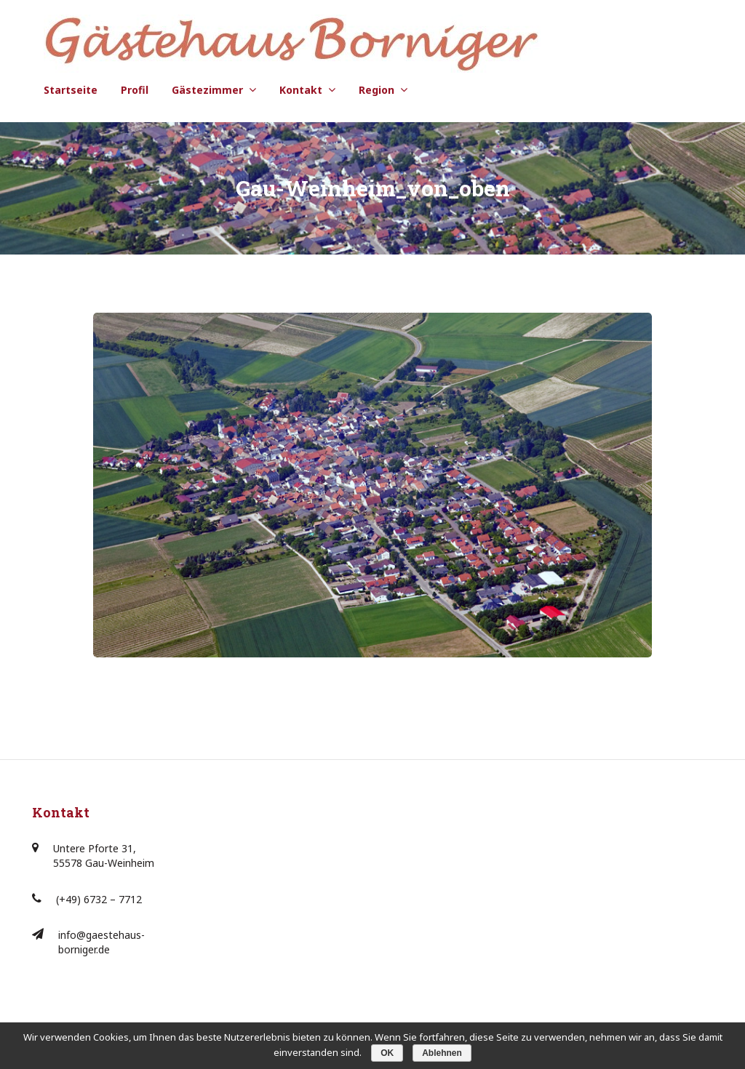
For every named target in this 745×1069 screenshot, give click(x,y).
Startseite (70, 90)
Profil (134, 90)
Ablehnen (442, 1053)
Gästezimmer (207, 90)
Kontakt (300, 90)
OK (387, 1053)
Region (376, 90)
